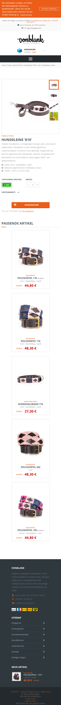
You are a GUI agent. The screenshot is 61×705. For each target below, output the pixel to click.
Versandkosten (28, 211)
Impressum (30, 698)
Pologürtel (16, 623)
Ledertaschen (18, 646)
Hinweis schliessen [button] (49, 9)
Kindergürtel (18, 628)
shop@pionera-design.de (40, 20)
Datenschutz (30, 701)
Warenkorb (26, 204)
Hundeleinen (18, 640)
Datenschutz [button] (26, 14)
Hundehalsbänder (20, 634)
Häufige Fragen (19, 657)
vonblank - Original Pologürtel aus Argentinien (30, 691)
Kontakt (15, 651)
